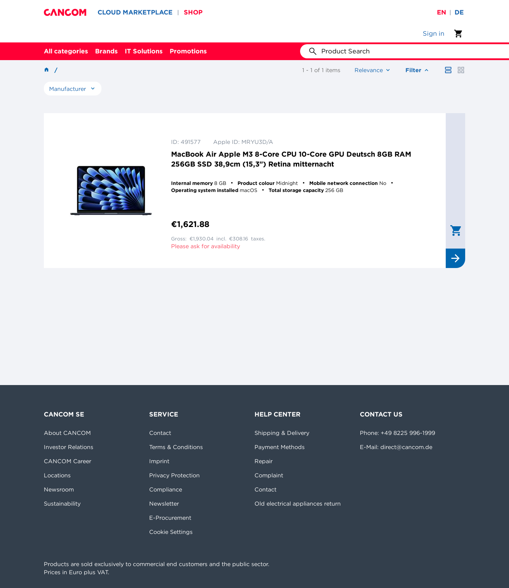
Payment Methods (280, 446)
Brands (106, 51)
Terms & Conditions (176, 446)
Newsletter (164, 503)
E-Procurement (170, 517)
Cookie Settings (171, 531)
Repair (264, 461)
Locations (57, 475)
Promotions (188, 51)
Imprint (159, 461)
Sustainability (62, 503)
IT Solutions (144, 51)
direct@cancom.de (406, 446)
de (459, 12)
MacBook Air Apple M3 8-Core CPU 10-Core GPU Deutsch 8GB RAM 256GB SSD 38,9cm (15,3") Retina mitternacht (291, 159)
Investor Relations (68, 446)
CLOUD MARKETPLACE (135, 12)
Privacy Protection (174, 475)
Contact (160, 432)
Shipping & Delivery (282, 432)
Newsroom (59, 489)
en (441, 12)
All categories (66, 51)
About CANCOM (67, 432)
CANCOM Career (67, 461)
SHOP (193, 12)
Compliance (165, 489)
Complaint (269, 475)
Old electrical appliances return (298, 503)
